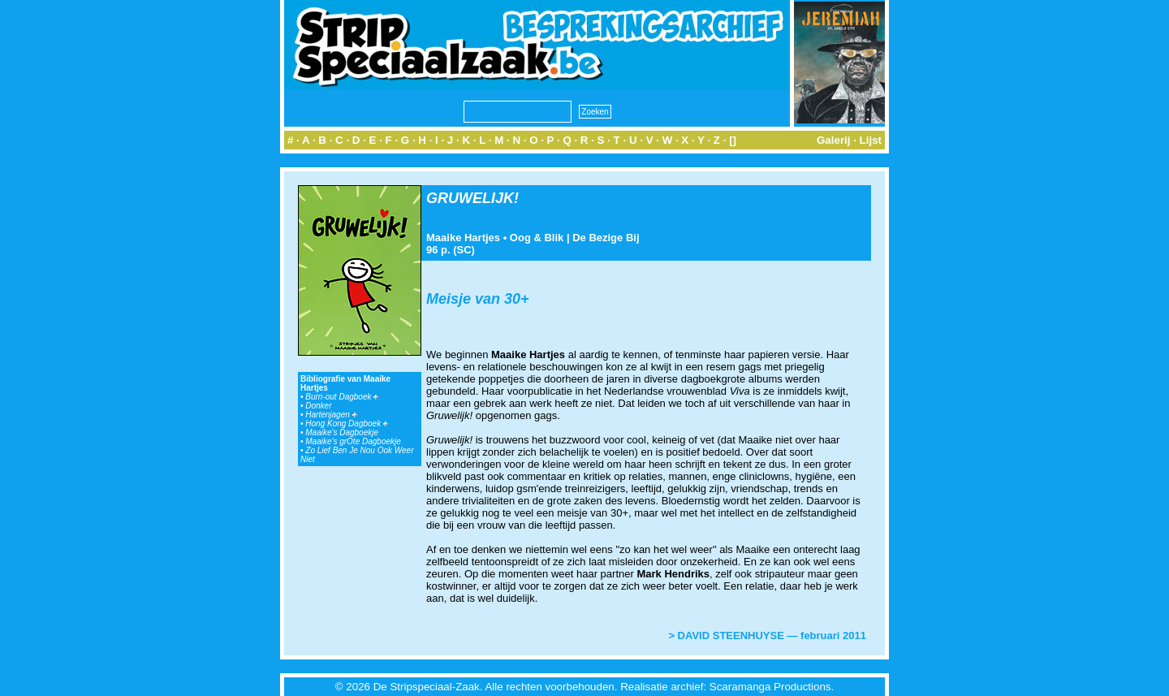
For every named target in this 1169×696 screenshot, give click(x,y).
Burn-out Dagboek (341, 396)
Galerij (834, 140)
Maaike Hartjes (463, 237)
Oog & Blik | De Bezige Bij (575, 237)
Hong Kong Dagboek (346, 423)
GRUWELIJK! (472, 198)
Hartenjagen (330, 414)
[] (732, 140)
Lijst (871, 140)
